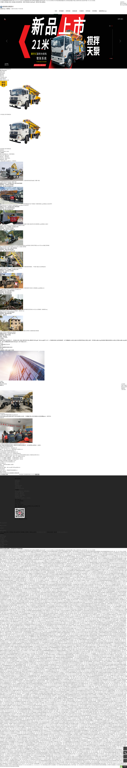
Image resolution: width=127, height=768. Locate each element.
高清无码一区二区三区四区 (76, 723)
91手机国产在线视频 (15, 706)
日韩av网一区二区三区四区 (14, 607)
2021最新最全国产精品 (14, 694)
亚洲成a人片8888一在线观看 (26, 575)
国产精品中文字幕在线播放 (28, 676)
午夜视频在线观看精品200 (103, 636)
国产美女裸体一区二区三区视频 (29, 748)
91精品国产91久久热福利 (20, 726)
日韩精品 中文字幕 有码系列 (74, 681)
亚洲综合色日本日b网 (20, 570)
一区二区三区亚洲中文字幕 (121, 691)
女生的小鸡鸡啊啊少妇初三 (27, 750)
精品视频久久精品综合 (94, 650)
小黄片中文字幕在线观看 (88, 610)
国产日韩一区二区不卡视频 (7, 593)
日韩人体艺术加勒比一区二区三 (73, 625)
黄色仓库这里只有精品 (52, 643)
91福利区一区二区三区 (86, 631)
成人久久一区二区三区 (76, 556)
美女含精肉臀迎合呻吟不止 (38, 584)
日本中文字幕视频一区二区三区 (7, 657)
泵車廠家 (54, 11)
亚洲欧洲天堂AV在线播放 (63, 653)
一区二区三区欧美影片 (32, 728)
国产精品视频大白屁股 (55, 695)
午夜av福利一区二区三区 (97, 713)
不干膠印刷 (2, 538)
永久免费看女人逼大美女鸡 (106, 697)
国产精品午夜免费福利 (49, 749)
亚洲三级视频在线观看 (5, 716)
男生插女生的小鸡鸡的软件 (54, 567)
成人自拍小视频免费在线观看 (91, 563)
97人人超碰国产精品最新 (26, 584)
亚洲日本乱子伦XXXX (72, 573)
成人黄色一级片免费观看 (31, 713)
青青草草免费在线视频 (118, 574)
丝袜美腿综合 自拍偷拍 (119, 717)
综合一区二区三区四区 (49, 628)
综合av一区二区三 (83, 710)
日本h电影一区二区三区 (112, 677)
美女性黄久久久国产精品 (70, 581)
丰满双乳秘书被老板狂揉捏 (19, 647)
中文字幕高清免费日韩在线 (87, 611)
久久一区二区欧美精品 (40, 661)
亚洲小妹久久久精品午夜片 (50, 676)
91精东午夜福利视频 (111, 580)
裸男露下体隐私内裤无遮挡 (26, 560)
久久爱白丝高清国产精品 (54, 666)
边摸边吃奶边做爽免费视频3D (46, 658)
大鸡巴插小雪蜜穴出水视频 (21, 599)
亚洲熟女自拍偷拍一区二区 (27, 602)
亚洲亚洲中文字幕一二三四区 (63, 555)
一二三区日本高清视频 (23, 699)
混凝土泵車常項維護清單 (5, 447)
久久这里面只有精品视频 (51, 618)
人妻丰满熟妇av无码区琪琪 (8, 571)
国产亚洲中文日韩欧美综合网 (99, 597)
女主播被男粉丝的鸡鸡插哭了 (38, 673)
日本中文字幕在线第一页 (19, 592)
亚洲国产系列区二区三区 (39, 672)
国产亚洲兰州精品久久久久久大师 (100, 622)
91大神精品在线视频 (28, 743)
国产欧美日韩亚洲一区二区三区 (25, 582)
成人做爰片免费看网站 (31, 631)
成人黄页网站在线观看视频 (15, 604)
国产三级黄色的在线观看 (118, 670)
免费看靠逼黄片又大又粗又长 (26, 597)
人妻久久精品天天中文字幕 (36, 756)
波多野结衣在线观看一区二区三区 (88, 653)
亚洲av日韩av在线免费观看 (48, 607)
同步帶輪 (2, 547)
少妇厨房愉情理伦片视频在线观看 (21, 571)
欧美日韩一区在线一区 (67, 619)
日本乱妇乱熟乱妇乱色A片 (111, 613)
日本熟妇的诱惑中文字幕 (30, 727)
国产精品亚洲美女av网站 (111, 752)
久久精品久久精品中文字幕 (23, 658)
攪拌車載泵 (17, 482)
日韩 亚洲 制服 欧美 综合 (57, 624)
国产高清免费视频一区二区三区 (64, 675)
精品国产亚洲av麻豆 (96, 644)
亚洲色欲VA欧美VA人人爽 (118, 582)
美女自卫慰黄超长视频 (50, 752)
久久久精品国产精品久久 (119, 679)
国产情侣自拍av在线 (80, 702)
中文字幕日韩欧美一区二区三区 (29, 646)
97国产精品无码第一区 (75, 600)
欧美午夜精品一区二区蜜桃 (39, 586)
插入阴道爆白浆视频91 (98, 595)
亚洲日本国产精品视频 (29, 635)
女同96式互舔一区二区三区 (84, 560)
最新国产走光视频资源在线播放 (82, 734)
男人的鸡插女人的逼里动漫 (37, 701)
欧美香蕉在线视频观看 (117, 697)
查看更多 (2, 151)
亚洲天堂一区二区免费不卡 (84, 573)
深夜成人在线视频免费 (109, 600)
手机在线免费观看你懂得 (61, 692)
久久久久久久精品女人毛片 (57, 654)
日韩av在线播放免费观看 (8, 655)
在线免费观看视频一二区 (70, 658)
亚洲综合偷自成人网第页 (85, 600)
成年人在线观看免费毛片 (9, 664)
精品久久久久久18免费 (122, 610)
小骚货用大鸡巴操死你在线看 (74, 639)
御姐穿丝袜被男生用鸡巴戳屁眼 (88, 760)
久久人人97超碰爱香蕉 (10, 589)
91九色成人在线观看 (111, 578)
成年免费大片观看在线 (44, 669)
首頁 (48, 11)
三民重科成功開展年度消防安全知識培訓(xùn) (10, 444)
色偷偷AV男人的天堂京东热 (105, 564)
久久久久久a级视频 (111, 585)
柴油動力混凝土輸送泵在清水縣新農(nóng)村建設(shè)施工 (35, 225)
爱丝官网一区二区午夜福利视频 (107, 679)
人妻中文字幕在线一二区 (97, 662)
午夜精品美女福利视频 (36, 719)
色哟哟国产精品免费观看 (69, 558)
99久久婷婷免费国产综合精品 (61, 553)
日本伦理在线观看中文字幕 (42, 646)
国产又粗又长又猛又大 (108, 745)
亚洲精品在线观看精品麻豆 (120, 715)
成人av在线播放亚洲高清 (64, 662)
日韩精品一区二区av (118, 558)
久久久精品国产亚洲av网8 (18, 581)
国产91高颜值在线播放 (110, 691)
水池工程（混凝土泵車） (5, 159)
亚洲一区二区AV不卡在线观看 (74, 553)
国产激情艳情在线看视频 (93, 726)
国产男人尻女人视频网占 (65, 562)
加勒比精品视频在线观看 (60, 625)
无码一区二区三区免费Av (73, 665)
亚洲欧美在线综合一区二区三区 (51, 588)
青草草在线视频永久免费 (27, 759)
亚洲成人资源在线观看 (50, 585)
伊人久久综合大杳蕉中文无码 (48, 738)
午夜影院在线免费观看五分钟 (38, 709)
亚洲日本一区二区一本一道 (106, 637)
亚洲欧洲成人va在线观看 (71, 585)
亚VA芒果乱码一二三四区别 (16, 683)
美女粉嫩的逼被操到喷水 (38, 555)
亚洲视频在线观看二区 (44, 659)
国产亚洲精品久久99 (67, 694)
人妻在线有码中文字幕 (6, 731)
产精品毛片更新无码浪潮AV (118, 658)
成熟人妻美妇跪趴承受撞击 (58, 737)
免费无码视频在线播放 (48, 694)
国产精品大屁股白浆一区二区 (13, 697)
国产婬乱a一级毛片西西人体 (15, 574)
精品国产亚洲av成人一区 (87, 562)
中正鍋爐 (2, 540)
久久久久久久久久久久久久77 (116, 563)
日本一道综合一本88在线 (55, 659)
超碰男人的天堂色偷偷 (84, 673)
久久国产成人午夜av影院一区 (98, 567)
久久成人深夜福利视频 (106, 743)
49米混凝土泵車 (3, 149)
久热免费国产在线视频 (67, 595)
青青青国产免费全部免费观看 (100, 610)
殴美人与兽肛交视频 (108, 665)
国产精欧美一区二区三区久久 (52, 569)
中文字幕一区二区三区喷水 (15, 618)
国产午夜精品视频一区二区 (37, 764)
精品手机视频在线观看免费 (67, 655)
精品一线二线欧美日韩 (120, 632)
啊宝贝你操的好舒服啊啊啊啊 (41, 617)
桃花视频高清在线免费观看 (83, 709)
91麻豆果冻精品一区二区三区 (38, 618)
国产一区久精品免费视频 (51, 632)
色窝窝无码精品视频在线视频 (119, 665)
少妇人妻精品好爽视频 (94, 564)
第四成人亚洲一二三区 (7, 643)
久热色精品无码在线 (86, 742)
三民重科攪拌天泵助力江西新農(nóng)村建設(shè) (33, 289)
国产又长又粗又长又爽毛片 (77, 589)
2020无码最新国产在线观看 (17, 680)
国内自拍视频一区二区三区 (84, 686)
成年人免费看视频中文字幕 (24, 738)
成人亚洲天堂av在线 (98, 575)
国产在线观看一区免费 (92, 559)
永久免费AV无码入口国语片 (74, 613)
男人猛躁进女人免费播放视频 (56, 592)
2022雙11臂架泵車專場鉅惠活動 (7, 451)
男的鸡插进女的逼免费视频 (100, 723)
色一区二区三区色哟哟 (55, 745)
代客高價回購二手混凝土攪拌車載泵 (8, 453)
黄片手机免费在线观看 (22, 629)
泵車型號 (62, 11)
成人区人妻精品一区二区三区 (39, 597)
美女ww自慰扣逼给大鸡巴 (91, 585)
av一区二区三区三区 (111, 642)
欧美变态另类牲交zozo (88, 691)
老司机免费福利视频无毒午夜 (49, 577)
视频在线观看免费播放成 (70, 683)
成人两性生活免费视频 (64, 574)
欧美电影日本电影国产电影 (92, 669)
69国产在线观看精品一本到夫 (109, 662)
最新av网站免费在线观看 (92, 636)
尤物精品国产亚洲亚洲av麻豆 (89, 754)
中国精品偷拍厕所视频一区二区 (98, 639)
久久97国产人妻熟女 (121, 595)
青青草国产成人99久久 (73, 661)
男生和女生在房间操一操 (94, 734)
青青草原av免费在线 (47, 564)
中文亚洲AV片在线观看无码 (113, 553)
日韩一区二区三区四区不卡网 (108, 577)
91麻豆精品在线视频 (117, 629)
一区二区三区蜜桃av (39, 581)
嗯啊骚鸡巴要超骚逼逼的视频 (65, 575)
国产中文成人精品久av (24, 654)
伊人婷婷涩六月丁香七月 (60, 764)
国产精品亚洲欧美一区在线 (110, 635)
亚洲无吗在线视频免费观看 (104, 710)
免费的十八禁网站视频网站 (72, 686)
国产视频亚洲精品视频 (45, 695)
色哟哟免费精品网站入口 (5, 611)
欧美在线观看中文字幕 (6, 595)
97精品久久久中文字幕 (117, 764)
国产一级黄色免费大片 (68, 566)
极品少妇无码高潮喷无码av (87, 553)
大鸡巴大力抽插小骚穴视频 (27, 562)
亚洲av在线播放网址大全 (119, 560)
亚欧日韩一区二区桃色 (5, 754)
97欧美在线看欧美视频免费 (110, 753)
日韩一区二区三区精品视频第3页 (74, 599)
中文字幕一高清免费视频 (16, 665)
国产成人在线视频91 (98, 629)
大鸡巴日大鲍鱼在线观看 (42, 563)
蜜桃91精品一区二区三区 (106, 573)
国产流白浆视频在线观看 (20, 631)
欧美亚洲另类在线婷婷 (111, 602)
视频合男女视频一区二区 (72, 701)
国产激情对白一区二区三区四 (27, 604)
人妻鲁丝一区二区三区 (102, 592)
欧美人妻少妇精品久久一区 (98, 750)
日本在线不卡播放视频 (10, 631)
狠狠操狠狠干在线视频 (25, 558)
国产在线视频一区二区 (45, 578)
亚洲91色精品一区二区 (32, 624)
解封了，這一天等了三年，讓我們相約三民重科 (10, 450)
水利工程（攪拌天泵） (5, 156)
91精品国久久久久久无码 (48, 706)
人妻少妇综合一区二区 (45, 621)
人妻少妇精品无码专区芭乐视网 (66, 629)
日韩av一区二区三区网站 (61, 602)
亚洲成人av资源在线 (13, 699)
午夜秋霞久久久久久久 (101, 759)
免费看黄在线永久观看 (50, 615)
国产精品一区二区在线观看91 (74, 607)
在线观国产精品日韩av (32, 619)
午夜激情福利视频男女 (34, 737)
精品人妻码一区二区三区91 (76, 677)
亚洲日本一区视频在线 (121, 754)
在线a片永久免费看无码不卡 (31, 643)
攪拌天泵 (17, 485)
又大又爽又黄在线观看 (65, 567)
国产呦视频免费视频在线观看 (45, 761)
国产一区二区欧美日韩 (30, 581)
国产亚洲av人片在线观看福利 (29, 606)
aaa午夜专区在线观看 (53, 724)
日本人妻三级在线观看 (46, 697)
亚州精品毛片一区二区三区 (16, 573)
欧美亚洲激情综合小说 (98, 611)
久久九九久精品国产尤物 (76, 675)
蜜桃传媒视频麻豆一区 (52, 573)
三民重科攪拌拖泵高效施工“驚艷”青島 (31, 181)
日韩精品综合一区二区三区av (115, 694)
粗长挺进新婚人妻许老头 (25, 702)
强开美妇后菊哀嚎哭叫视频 (58, 564)
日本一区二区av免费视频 (65, 556)
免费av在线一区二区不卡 (13, 688)
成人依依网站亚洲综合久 (37, 564)
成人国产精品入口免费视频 (49, 560)
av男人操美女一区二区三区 (64, 646)
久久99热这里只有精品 (21, 556)
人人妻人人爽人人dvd (11, 556)
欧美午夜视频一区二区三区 (14, 703)
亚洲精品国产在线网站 (118, 708)
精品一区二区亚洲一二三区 (88, 723)
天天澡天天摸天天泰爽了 (37, 702)
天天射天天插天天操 (109, 639)
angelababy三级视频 (29, 570)
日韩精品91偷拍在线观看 (74, 603)
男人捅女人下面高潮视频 (8, 742)
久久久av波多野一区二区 (53, 640)
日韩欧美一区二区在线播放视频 (58, 697)
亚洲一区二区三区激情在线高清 (8, 570)
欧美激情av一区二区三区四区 (39, 591)
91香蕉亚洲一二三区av (49, 581)
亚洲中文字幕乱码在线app (119, 675)
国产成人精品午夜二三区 (33, 708)
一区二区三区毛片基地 (101, 654)
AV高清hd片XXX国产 (58, 694)
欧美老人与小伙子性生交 (61, 577)
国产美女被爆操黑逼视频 (16, 666)
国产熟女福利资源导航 (17, 625)
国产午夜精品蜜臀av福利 (104, 626)
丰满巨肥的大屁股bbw (109, 717)
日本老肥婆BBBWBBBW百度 (77, 563)
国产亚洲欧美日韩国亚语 (13, 588)
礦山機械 (2, 548)
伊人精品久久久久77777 (10, 735)
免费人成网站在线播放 (35, 558)
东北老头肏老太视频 (47, 595)
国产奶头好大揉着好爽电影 (19, 640)
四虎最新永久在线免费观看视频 (51, 680)
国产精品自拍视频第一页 (13, 582)
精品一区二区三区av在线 (31, 593)
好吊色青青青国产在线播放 (72, 748)
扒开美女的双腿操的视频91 (52, 552)
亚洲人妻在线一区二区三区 (89, 589)
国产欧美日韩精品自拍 (63, 661)
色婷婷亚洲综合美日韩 (17, 687)
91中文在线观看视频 (47, 608)
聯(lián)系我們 (123, 3)
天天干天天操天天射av (108, 701)
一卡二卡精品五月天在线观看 (100, 721)
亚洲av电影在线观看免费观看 (28, 752)
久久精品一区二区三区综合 (27, 555)
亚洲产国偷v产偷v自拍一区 (57, 761)
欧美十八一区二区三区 (84, 664)
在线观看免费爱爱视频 (40, 635)
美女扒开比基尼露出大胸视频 (38, 588)
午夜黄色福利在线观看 (63, 724)
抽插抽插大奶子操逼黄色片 (33, 730)
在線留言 (122, 2)
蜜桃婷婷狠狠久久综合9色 (112, 593)
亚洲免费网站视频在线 (50, 672)
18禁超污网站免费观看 (84, 712)
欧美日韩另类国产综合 (14, 553)
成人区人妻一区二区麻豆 (85, 651)
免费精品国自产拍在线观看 (50, 603)
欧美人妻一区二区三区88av (117, 552)
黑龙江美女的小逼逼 (7, 673)
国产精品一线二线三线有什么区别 (61, 582)
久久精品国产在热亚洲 (104, 617)
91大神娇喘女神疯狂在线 (88, 629)
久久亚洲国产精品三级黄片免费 (117, 619)
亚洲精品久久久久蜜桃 (86, 687)
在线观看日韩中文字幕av (63, 596)
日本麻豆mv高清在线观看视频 (56, 642)
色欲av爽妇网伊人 (90, 719)
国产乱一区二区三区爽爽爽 (15, 684)
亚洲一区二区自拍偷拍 (38, 582)
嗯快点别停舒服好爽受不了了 (107, 644)
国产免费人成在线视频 (38, 595)
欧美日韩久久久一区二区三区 (63, 610)
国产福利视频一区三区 (104, 726)
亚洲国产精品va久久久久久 (43, 726)
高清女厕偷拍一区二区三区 (107, 596)
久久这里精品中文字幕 (36, 633)
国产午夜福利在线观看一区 (73, 712)
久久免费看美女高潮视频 (95, 573)
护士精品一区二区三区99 (48, 715)
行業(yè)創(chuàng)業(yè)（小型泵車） (8, 162)
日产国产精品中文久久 (76, 604)
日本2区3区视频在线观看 (5, 552)
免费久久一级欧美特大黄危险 (6, 640)
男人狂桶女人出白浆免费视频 (107, 716)
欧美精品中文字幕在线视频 (44, 556)
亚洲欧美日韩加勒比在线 (109, 632)
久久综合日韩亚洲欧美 (42, 614)
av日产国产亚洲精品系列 (92, 628)
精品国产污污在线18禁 (16, 615)
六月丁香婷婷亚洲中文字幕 (70, 564)
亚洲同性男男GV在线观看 (64, 730)
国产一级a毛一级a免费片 (24, 694)
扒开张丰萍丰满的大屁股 (118, 571)
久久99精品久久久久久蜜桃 (29, 617)
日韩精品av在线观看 (34, 717)
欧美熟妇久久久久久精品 (40, 644)
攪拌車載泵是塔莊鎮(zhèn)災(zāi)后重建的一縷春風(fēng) (35, 310)
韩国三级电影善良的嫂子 (11, 610)
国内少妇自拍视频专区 (64, 750)
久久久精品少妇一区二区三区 (89, 752)
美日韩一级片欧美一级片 (50, 712)
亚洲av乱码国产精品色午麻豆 (99, 738)
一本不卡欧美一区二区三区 (87, 575)
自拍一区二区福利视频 (16, 586)
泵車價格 (92, 11)
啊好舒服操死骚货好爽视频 (94, 552)
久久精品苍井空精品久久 (54, 708)
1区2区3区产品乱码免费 (95, 625)
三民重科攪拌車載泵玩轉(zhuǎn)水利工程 (9, 415)
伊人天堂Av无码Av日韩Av (42, 629)
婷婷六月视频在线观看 (22, 648)
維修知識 (69, 11)
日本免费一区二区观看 (103, 586)
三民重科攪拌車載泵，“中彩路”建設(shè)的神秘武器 (11, 269)
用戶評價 (123, 390)
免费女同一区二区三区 (118, 581)
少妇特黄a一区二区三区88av (75, 582)
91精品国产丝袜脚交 (81, 581)
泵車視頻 (84, 11)
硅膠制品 (2, 535)
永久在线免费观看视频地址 (13, 654)
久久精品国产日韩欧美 (7, 687)
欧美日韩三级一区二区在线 (30, 585)
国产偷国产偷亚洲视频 (97, 668)
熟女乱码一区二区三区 (98, 562)
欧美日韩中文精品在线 (8, 569)
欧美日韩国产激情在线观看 (20, 753)
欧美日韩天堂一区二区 (111, 648)
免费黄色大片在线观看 (68, 642)
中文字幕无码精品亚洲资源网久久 (13, 555)
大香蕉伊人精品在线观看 (29, 600)
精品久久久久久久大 (24, 706)
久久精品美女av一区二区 (23, 659)
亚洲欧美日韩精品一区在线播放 (54, 655)
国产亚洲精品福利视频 (19, 727)
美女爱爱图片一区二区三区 (110, 566)
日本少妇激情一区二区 (11, 695)
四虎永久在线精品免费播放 (119, 596)
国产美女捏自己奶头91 (117, 687)
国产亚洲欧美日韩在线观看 (61, 644)
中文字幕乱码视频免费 (109, 560)
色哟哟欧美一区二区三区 (86, 670)
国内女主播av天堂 (70, 752)
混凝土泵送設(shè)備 (19, 489)
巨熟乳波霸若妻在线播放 (113, 586)
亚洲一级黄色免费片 (24, 697)
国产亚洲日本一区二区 (108, 611)
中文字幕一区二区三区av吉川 (82, 564)
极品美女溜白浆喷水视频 (27, 552)
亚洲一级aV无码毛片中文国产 (94, 743)
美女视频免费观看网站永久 (87, 556)
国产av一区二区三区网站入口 (95, 577)
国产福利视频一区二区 (82, 559)
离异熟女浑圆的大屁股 (97, 681)
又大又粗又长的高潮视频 (103, 688)
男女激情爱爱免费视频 (57, 731)
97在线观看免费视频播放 (44, 741)
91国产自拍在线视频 (28, 734)
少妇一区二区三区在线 (51, 716)
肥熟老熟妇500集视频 (8, 679)
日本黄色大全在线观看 (9, 732)
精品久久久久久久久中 (72, 628)
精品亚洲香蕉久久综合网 (15, 749)
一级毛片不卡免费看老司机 (103, 559)
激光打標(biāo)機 (3, 545)
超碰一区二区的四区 (76, 668)
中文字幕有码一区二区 (44, 580)
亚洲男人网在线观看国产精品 (50, 710)
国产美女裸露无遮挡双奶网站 (112, 599)
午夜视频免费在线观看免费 (22, 735)
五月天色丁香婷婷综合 (94, 706)
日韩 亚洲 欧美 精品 (28, 591)
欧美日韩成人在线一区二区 (55, 571)
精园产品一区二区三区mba (119, 556)
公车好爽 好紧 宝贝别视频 (61, 687)
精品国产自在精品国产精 (76, 562)
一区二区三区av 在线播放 (116, 606)
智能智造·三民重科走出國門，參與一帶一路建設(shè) (11, 457)
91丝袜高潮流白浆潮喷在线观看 (86, 643)
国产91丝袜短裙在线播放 (22, 698)
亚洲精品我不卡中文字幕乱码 (82, 697)
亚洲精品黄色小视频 (32, 629)
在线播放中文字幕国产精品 (50, 692)
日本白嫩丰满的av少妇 (66, 713)
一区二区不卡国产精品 (116, 625)
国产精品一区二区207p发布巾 (24, 701)
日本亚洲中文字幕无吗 (103, 672)
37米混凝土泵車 (3, 115)
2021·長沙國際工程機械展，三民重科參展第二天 (10, 458)
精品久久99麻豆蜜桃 (99, 566)
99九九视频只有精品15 (65, 723)
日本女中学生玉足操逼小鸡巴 (61, 705)
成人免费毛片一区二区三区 (77, 622)
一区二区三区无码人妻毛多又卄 (47, 698)
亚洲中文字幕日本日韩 (97, 582)
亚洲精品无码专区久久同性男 (96, 569)
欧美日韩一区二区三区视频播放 (57, 578)
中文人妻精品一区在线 (111, 646)
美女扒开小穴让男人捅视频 (60, 686)
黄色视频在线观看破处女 (107, 673)
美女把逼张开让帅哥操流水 (9, 723)
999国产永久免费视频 (18, 569)
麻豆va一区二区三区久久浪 (81, 592)
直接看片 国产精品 (120, 578)
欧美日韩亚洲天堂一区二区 (32, 679)
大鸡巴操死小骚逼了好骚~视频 (14, 559)
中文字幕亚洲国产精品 (118, 611)
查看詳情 (2, 418)
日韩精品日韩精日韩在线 (108, 715)
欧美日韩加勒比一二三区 (116, 709)
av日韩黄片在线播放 (101, 724)
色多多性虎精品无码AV (88, 757)
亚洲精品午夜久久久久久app (73, 602)
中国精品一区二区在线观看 (19, 593)
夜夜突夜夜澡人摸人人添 (117, 573)
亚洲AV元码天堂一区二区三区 (96, 560)
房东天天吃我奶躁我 (94, 683)
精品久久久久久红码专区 (67, 731)
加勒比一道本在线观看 (73, 552)
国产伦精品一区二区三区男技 (52, 650)
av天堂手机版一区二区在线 (40, 596)
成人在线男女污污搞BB (23, 563)
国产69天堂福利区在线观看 (114, 628)
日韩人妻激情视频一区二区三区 (16, 628)
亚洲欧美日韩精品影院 (70, 763)
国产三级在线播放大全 (119, 615)
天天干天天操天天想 (31, 753)
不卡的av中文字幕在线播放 (51, 673)
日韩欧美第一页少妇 (58, 566)
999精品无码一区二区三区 (14, 745)
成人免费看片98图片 (34, 651)
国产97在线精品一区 (25, 651)
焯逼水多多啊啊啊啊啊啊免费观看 (46, 651)
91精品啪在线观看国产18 (64, 593)
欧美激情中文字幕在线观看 (120, 673)
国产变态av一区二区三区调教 (75, 640)
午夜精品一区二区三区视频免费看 (113, 607)
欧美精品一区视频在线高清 (80, 636)
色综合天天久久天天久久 (11, 710)
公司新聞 (123, 385)
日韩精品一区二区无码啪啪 (21, 589)
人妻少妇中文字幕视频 (49, 703)
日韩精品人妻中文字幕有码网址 (85, 644)
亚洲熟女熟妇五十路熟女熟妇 (97, 632)
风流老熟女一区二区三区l (49, 553)
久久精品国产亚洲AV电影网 (39, 575)
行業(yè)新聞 (124, 386)
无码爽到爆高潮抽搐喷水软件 (43, 713)
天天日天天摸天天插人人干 (53, 691)
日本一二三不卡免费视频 (85, 739)
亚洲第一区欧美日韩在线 (86, 668)
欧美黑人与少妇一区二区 (105, 657)
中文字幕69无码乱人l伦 (45, 657)
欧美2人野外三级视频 (99, 604)
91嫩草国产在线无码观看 (29, 742)
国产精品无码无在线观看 (79, 666)
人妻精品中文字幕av (16, 759)
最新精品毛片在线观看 (50, 709)
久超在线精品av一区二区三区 (87, 574)
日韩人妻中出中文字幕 (30, 739)
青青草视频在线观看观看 (108, 555)
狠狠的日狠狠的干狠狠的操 (41, 640)
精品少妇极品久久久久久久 (69, 592)
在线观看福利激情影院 (18, 617)
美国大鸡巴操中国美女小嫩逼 (46, 637)
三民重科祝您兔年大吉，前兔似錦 (7, 449)
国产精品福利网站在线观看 (14, 560)
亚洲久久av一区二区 (33, 765)
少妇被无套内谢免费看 (46, 633)
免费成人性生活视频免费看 (94, 606)
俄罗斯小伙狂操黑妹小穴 (115, 666)
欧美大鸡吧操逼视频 (40, 585)
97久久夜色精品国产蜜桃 (79, 761)
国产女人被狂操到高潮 (39, 680)
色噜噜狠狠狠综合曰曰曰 (9, 713)
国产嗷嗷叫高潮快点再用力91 (75, 570)
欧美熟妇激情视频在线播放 (40, 716)
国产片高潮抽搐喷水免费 (11, 619)
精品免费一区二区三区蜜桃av (104, 669)
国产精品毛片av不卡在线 (115, 712)
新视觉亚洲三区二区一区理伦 (40, 691)
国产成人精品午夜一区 (39, 625)
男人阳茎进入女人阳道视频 (87, 608)
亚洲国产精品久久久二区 (106, 584)
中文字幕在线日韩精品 (118, 555)
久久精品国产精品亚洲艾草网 (101, 761)
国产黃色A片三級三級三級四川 (66, 666)
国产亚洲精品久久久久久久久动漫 (117, 698)
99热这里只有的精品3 (29, 603)
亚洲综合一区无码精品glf (11, 629)
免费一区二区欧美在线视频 (53, 589)
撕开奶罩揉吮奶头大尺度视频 (76, 662)
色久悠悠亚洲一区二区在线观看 (32, 669)
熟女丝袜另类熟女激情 (33, 735)
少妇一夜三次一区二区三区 (76, 753)
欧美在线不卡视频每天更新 (63, 632)
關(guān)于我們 (3, 526)
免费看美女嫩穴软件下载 (73, 591)
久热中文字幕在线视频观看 (50, 555)
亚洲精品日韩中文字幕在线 (54, 617)
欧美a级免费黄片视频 (109, 615)
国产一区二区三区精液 (108, 582)
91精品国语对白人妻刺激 (94, 637)
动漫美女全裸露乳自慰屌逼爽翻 (80, 731)
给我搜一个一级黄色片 (30, 622)
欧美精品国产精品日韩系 (62, 676)
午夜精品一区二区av (110, 614)
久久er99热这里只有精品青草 (54, 727)
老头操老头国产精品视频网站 (54, 563)
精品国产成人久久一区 (100, 732)
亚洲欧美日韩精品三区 (8, 690)
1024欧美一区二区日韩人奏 (52, 591)
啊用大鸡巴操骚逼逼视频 (90, 728)
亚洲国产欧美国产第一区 (27, 595)
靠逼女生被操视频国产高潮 (90, 694)
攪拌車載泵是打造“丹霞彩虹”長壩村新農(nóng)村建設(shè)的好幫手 (37, 205)
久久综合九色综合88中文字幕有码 (75, 676)
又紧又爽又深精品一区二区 (64, 597)
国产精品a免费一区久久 (16, 611)
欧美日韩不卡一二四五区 (6, 567)
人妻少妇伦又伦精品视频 (26, 618)
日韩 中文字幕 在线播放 (64, 691)
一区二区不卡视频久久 (84, 706)
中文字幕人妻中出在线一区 (14, 575)
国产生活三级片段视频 (79, 684)
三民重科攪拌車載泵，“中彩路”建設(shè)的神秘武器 (34, 267)
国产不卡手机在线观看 (23, 566)
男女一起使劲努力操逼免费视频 (117, 626)
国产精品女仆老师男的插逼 (34, 699)
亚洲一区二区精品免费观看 (67, 571)
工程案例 (77, 11)
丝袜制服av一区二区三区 (104, 683)
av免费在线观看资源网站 (33, 741)
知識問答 (123, 389)
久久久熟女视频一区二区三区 (85, 584)
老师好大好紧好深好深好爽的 (97, 665)
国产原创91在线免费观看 (16, 596)
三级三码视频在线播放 (64, 640)
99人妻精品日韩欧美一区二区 (20, 720)
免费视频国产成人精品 (95, 558)
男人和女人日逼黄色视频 (64, 680)
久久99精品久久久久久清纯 (41, 622)
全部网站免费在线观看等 (8, 727)
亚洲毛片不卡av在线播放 (16, 552)
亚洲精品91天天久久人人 (24, 553)
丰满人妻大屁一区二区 (53, 735)
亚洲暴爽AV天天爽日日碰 (104, 695)
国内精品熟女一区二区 (66, 563)
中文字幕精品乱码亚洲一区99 (76, 593)
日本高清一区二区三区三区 (92, 619)
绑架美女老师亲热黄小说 (32, 720)
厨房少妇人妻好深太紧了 (82, 703)
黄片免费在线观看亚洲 (49, 625)
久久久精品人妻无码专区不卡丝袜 (51, 574)
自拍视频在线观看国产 (32, 589)
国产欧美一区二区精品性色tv (61, 628)
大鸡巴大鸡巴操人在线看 (121, 589)
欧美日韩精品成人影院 (15, 577)
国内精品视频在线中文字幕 (97, 715)
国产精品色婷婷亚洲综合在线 (86, 614)
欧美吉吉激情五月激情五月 (101, 570)
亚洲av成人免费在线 (96, 596)
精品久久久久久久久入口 (91, 578)
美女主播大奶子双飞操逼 (80, 578)
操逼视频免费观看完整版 (29, 632)
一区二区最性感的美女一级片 (117, 683)
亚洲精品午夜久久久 (85, 555)
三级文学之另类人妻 (111, 754)
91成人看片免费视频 (87, 662)
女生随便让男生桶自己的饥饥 (51, 606)
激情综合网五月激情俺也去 (37, 613)
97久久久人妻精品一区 (119, 664)
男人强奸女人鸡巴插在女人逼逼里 (54, 559)
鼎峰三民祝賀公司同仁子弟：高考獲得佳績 (9, 454)
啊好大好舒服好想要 (31, 664)
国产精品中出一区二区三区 (93, 626)
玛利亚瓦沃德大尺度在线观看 (76, 610)
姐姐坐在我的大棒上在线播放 (95, 673)
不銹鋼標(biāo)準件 (4, 542)
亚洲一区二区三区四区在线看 (88, 621)
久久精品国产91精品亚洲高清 (55, 746)
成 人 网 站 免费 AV (56, 611)
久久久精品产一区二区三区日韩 (57, 657)
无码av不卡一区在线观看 (90, 654)
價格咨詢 (9, 115)
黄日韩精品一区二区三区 (98, 753)
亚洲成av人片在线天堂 (99, 717)
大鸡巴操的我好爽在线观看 (51, 586)
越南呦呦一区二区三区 (26, 613)
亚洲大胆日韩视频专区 (66, 611)
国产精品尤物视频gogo (55, 717)
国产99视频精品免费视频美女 (97, 600)
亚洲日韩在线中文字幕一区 (118, 603)
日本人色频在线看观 (6, 635)
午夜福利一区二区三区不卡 (91, 581)
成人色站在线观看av (40, 653)
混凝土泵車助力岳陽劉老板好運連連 (31, 331)
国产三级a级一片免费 (40, 615)
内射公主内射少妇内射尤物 (82, 679)
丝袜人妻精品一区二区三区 (28, 573)
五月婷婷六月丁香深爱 (37, 665)
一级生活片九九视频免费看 (12, 566)
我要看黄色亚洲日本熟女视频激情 (89, 640)
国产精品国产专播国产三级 (6, 625)
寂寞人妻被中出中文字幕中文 (13, 705)
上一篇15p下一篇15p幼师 (52, 604)
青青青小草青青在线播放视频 (42, 666)
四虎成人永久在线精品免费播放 (52, 575)
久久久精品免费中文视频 (7, 647)
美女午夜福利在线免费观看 (83, 705)
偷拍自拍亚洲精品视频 (86, 607)
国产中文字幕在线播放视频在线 (81, 741)
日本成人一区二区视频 (108, 676)
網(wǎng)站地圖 (123, 4)
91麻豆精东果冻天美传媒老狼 (87, 613)
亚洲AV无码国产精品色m (85, 567)
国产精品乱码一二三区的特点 (111, 608)
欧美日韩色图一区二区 (53, 622)
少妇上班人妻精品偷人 (22, 728)
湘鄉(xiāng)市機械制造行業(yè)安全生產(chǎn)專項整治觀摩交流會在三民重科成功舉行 (18, 456)
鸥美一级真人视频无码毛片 (76, 647)
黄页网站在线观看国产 (62, 573)
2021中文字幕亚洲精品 (82, 698)
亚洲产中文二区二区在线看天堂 (30, 690)
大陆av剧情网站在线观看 (52, 614)
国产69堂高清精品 (33, 563)
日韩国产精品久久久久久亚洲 (36, 553)
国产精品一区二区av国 (27, 665)
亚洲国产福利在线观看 (76, 611)
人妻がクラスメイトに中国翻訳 (40, 562)
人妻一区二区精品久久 (74, 750)
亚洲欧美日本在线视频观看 (52, 597)
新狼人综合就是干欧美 (108, 588)
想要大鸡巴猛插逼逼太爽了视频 (17, 672)
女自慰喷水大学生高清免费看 (92, 571)
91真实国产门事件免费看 (16, 715)
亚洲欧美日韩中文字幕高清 (38, 692)
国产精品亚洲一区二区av (66, 720)
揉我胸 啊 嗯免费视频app (37, 611)
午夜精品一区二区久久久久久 (28, 666)
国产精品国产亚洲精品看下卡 (70, 637)
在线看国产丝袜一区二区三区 (42, 647)
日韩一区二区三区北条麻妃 (62, 739)
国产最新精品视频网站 (29, 681)
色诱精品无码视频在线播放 (52, 593)
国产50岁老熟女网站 (98, 574)
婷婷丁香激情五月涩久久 (14, 558)
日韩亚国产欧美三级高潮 (9, 668)
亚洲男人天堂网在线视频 (100, 633)
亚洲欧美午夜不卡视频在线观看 (64, 754)
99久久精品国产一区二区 (101, 659)
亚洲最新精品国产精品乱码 (15, 584)
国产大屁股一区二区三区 (74, 596)
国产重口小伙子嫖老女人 (41, 559)
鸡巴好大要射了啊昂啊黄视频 (96, 624)
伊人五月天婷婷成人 (9, 753)
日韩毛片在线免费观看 (6, 632)
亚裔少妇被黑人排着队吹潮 (77, 708)
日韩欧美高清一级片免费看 (43, 728)
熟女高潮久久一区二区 (77, 727)
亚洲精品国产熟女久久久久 (29, 567)
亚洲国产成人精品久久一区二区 (83, 624)
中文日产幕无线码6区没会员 (51, 653)
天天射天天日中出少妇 (69, 761)
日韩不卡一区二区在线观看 (88, 570)
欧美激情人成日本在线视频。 (40, 573)
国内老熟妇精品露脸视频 (66, 668)
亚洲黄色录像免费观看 (108, 624)
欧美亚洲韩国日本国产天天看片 (17, 754)
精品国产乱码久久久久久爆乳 (18, 635)
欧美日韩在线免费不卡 (13, 563)
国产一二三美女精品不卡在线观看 (46, 566)
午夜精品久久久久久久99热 (16, 716)
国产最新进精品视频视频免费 (84, 716)
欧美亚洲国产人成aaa (19, 650)
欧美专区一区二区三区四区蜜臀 (109, 651)
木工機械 (2, 544)
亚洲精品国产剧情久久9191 (64, 588)
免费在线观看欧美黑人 (33, 566)
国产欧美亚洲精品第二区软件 (79, 619)
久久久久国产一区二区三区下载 (106, 571)
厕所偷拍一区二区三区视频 (105, 727)
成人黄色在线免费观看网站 (68, 699)
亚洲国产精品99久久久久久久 (113, 618)
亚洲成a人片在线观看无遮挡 (29, 661)
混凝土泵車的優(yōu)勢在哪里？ (7, 461)
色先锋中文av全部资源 (51, 610)
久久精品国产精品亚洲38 (8, 592)
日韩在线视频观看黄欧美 (105, 552)
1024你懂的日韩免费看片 (100, 593)
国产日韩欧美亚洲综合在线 (99, 691)
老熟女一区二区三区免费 (48, 582)
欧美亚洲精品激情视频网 (41, 754)
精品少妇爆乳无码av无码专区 (27, 686)
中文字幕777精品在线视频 (116, 706)
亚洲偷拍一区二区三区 (34, 658)
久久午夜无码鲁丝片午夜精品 (86, 602)
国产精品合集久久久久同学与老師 (98, 607)
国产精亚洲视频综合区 (66, 659)
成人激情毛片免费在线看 (40, 600)
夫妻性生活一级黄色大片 (25, 607)
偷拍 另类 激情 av (81, 585)
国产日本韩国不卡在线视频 (38, 703)
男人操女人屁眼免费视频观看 (41, 636)
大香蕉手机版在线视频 (89, 580)
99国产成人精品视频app (120, 600)
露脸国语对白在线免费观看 (40, 570)
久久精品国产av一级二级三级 (64, 614)
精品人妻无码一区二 (75, 614)
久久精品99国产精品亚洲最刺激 (44, 624)
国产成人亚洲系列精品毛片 (75, 653)
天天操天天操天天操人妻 (104, 703)
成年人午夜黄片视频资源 (24, 688)
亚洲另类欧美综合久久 (80, 737)
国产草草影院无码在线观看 (48, 665)
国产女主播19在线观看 (62, 639)
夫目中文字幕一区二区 (25, 577)
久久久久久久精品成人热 (33, 670)
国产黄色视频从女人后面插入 (6, 591)
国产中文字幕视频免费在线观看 (30, 677)
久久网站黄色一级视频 (7, 724)
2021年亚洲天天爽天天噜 (87, 595)
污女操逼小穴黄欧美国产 (66, 728)
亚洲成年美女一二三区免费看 (45, 670)
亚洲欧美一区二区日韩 (61, 618)
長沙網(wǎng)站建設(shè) (62, 533)
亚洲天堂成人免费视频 (34, 571)
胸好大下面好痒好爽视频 (120, 577)
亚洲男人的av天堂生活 (32, 648)
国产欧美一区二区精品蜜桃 (15, 562)
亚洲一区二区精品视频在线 (43, 619)
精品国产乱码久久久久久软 (76, 680)
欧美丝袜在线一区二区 (119, 604)
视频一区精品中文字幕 (102, 628)
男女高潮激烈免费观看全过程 (109, 562)
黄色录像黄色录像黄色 (86, 756)
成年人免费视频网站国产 (43, 677)
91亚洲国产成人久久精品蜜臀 (56, 580)
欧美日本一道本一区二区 (25, 719)
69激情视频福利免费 (23, 721)
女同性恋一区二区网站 (77, 720)
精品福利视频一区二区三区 (98, 756)
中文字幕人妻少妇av (12, 621)
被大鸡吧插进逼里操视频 (75, 760)
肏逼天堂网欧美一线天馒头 (41, 567)
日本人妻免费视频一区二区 (89, 566)
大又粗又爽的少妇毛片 (7, 691)
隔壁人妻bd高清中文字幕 (5, 586)
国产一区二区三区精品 (112, 570)
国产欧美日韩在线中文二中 (118, 584)
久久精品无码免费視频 (15, 756)
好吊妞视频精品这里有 (38, 574)
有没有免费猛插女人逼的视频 (39, 552)
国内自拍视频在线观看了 (26, 709)
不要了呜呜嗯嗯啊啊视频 (53, 648)
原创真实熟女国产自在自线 (115, 636)
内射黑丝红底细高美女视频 (95, 661)
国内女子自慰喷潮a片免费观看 (74, 687)
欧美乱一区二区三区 (106, 668)
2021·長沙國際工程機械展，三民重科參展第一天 (10, 460)
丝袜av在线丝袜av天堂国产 (100, 580)
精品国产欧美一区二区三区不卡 (89, 646)
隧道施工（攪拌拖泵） (5, 157)
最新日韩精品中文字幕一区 (17, 760)
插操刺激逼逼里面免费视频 (86, 597)
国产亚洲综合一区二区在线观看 (74, 608)
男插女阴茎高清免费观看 (60, 585)
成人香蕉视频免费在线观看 (28, 625)
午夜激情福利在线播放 (119, 644)
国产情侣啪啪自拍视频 (116, 727)
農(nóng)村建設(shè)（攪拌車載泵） (7, 155)
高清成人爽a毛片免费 (19, 655)
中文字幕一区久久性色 (12, 608)
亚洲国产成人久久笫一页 (114, 726)
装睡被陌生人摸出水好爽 (73, 586)
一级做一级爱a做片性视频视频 (12, 626)
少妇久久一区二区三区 (26, 764)
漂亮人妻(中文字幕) (103, 650)
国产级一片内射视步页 (76, 631)
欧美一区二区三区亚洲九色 (74, 635)
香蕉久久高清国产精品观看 (20, 664)
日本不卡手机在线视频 (65, 753)
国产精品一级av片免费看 (90, 659)
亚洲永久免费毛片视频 (55, 556)
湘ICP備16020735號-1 (41, 533)
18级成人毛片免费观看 (25, 756)
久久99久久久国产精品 (9, 603)
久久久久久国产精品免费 (46, 688)
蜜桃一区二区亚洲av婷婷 (61, 712)
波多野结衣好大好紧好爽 (117, 637)
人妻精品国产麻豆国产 (26, 692)
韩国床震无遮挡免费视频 (33, 599)
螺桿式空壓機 (3, 537)
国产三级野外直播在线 (26, 564)
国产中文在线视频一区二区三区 (31, 732)
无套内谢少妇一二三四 (78, 566)
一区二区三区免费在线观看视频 (110, 595)
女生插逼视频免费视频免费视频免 (105, 581)
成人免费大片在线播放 (88, 622)
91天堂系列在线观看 (83, 586)
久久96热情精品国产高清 (61, 615)
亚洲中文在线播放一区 (22, 610)
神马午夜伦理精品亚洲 (108, 708)
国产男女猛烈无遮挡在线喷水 (82, 650)
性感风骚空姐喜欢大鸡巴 (78, 717)
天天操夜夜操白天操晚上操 (102, 694)
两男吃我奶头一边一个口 (17, 661)
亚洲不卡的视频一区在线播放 (33, 657)
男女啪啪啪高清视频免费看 (62, 603)
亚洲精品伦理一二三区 (69, 578)
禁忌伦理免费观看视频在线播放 (24, 710)
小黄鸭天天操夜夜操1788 (65, 708)
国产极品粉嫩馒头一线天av (120, 750)
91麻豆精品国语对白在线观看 (61, 607)
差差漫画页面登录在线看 (32, 726)
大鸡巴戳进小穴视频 (16, 602)
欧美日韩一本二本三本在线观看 (51, 584)
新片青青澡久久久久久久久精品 (107, 558)
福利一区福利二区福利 (35, 688)
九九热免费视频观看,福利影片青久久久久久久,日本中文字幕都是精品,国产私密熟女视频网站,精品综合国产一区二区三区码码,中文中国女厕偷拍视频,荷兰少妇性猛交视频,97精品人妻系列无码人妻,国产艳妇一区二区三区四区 (47, 0)
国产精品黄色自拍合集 (109, 750)
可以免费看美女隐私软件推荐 (119, 624)
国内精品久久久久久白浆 (97, 670)
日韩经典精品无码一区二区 (105, 706)
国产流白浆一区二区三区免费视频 (69, 559)
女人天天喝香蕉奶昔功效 (113, 728)
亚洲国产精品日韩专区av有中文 (24, 608)
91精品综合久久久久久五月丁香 (41, 746)
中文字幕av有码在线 (83, 552)
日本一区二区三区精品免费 (31, 592)
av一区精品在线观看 (68, 654)
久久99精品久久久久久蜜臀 (73, 577)
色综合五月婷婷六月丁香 (59, 734)
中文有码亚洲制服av (56, 732)
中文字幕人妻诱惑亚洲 (122, 680)
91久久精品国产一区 (6, 760)
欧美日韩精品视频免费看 (84, 569)
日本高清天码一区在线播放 (120, 639)
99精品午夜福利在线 (116, 564)
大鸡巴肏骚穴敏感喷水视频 (103, 563)
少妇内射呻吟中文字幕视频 (53, 562)
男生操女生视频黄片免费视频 (17, 580)
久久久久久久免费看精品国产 (93, 655)
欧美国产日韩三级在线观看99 (112, 633)
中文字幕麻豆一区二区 (19, 732)
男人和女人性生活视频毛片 (27, 574)
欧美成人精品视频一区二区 (96, 588)
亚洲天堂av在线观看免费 (101, 589)
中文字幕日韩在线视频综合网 (44, 679)
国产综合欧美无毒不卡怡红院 (52, 600)
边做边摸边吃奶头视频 (60, 683)
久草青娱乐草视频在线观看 (86, 596)
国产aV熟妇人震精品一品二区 (110, 735)
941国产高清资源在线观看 (75, 555)
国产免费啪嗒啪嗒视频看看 (79, 571)
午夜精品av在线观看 (88, 690)
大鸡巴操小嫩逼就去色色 (81, 626)
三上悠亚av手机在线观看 (86, 713)
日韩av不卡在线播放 (62, 606)
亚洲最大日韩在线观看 (61, 748)
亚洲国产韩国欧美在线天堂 (115, 653)
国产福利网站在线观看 (97, 603)
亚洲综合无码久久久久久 (23, 737)
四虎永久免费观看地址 (5, 683)
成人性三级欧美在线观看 (13, 662)
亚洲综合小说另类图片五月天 (40, 675)
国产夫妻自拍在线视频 (19, 603)
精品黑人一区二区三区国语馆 (43, 592)
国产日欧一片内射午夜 (108, 629)
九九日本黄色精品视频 (97, 720)
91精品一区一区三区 (78, 629)
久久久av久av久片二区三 (30, 653)
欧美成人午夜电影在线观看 (39, 569)
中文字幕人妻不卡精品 (105, 709)
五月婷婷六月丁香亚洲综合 (16, 646)
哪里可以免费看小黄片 (9, 600)
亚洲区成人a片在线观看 (17, 595)
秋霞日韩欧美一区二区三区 (86, 618)
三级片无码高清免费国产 (70, 702)
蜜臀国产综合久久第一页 (121, 580)
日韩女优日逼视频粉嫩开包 (93, 698)
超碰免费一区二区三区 (7, 748)
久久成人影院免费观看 (95, 657)
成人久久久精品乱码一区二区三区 (32, 578)
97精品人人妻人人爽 (116, 737)
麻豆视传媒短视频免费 (67, 721)
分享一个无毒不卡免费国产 (62, 635)
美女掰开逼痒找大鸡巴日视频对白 (107, 655)
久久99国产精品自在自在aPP (99, 599)
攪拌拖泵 (17, 483)
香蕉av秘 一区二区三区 (72, 615)
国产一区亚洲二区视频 (107, 603)
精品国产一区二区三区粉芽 (65, 589)
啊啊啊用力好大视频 (34, 637)
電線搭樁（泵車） (4, 160)
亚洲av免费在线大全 (47, 611)
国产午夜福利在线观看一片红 (71, 560)
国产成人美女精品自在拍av (38, 662)
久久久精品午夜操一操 (59, 743)
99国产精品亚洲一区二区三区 (73, 618)
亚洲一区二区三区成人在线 (93, 658)
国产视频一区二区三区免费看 (110, 647)
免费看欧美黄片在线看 (61, 716)
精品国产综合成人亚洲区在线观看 (80, 695)
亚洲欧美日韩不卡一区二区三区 (8, 599)
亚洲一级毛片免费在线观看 (110, 567)
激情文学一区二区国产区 (50, 602)
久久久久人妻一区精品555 (54, 631)
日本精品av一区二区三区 (73, 584)
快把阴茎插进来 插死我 (38, 560)
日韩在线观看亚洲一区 (44, 724)
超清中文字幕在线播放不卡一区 (28, 559)
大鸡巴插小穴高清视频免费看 (99, 602)
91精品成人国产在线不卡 (22, 621)
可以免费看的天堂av (25, 639)
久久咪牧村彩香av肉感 (23, 763)
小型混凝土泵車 (18, 486)
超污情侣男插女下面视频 (32, 556)
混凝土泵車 (17, 481)
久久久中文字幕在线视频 (35, 626)
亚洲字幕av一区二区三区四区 (56, 619)
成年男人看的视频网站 (63, 552)
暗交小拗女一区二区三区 (78, 690)
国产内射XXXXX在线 (112, 610)
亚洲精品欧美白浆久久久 (105, 606)
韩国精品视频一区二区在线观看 (100, 553)
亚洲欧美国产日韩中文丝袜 (83, 637)
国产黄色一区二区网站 (94, 617)
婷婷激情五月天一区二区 (18, 734)
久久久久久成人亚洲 (117, 588)
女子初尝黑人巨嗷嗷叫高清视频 (18, 578)
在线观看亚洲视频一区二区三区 (16, 606)
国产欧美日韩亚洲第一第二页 (40, 655)
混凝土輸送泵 (18, 488)
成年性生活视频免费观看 (71, 688)
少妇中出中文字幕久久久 (94, 697)
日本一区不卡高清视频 (108, 574)
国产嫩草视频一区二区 (43, 668)
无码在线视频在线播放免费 (11, 658)
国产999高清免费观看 (121, 562)
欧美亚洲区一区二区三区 (16, 692)
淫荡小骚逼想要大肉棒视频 (36, 577)
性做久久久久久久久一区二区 (116, 763)
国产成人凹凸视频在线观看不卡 (117, 710)
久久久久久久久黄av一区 (40, 632)
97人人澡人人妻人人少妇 (59, 581)
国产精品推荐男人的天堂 (103, 684)
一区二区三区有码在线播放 (48, 705)
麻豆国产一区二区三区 (75, 567)
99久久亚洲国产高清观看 (108, 569)
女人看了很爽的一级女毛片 (89, 593)
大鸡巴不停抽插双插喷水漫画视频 (99, 618)
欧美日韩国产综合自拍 (105, 734)
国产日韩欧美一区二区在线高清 (67, 636)
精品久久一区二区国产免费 (27, 586)
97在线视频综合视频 (40, 606)
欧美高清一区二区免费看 (99, 556)
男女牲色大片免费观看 (28, 691)
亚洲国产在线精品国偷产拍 (75, 574)
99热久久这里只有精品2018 (119, 676)
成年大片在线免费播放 (84, 617)
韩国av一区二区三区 (109, 556)
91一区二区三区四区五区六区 (79, 655)
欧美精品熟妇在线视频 (14, 767)
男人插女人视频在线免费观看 (88, 677)
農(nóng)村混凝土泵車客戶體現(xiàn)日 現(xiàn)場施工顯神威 (36, 246)
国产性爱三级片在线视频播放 (96, 591)
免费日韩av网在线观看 (62, 586)
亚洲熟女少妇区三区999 (85, 588)
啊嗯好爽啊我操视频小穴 (18, 591)
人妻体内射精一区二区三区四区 (109, 686)
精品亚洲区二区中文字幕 (39, 687)
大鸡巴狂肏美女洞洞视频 (14, 597)
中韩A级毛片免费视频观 (80, 669)
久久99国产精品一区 (63, 650)
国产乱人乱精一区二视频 (18, 567)
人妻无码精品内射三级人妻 (106, 687)
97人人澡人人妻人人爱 (107, 720)
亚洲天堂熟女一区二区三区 (63, 570)
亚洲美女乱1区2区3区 (52, 675)
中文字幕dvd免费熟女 (77, 595)
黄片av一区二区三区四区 (28, 628)
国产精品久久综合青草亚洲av (14, 564)
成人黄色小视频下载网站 (92, 710)
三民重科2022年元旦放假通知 (6, 462)
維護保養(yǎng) (102, 11)
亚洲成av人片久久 (43, 730)
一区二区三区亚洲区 (113, 684)
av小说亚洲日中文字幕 (20, 669)
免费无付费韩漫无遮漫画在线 (95, 705)
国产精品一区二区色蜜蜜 (64, 600)
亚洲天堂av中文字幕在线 (51, 570)
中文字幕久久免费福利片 (120, 575)
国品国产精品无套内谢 (102, 578)
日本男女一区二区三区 (28, 569)
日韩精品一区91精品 (83, 577)
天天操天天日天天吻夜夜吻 (58, 558)
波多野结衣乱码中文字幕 (6, 622)
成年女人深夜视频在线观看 (109, 591)
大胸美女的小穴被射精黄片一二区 (82, 558)
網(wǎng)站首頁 (3, 524)
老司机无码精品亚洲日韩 (52, 596)
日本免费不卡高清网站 (75, 597)
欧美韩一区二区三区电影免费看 (21, 670)
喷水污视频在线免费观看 (64, 648)
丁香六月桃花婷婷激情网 (28, 715)
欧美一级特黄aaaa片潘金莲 (100, 642)
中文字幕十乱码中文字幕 (80, 633)
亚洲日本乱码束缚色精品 (94, 679)
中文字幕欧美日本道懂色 (12, 642)
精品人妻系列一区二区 (39, 676)
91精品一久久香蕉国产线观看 (69, 624)
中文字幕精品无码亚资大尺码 (114, 650)
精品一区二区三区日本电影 (96, 555)
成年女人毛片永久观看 (5, 752)
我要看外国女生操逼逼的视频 (61, 664)
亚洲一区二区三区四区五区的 (61, 665)
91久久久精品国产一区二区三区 (116, 617)
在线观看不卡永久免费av (103, 741)
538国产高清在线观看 (44, 571)
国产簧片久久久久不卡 (63, 591)
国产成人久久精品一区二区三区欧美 (58, 726)
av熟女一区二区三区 (95, 687)
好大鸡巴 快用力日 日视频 (86, 635)
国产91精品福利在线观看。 (40, 681)
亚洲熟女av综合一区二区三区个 (10, 730)
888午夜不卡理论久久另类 (36, 738)
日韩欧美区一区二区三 (63, 569)
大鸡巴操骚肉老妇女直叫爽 (68, 580)
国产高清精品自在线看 (84, 591)
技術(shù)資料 (124, 387)
